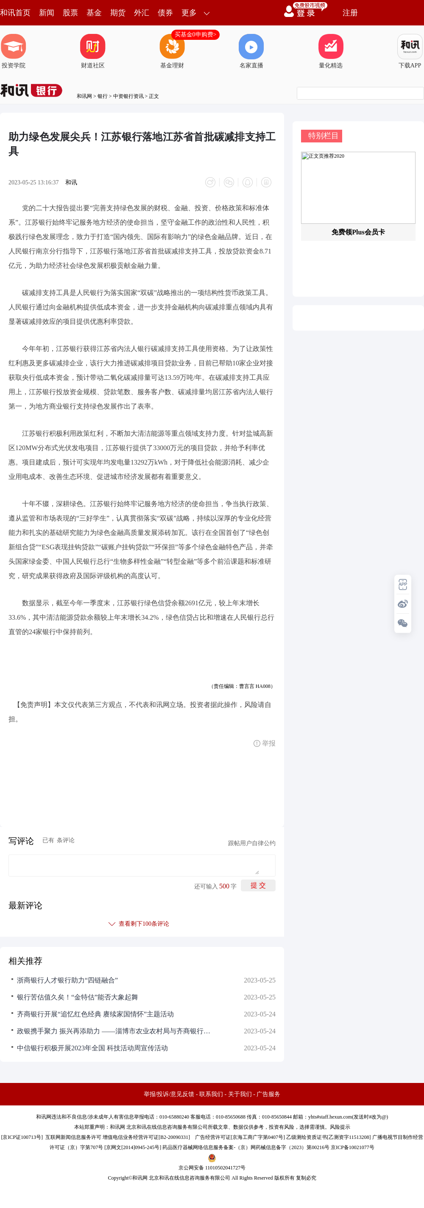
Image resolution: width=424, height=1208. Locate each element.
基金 (94, 12)
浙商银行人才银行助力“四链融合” (67, 980)
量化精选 (330, 51)
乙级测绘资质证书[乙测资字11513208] (328, 1137)
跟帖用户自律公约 (252, 843)
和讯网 (84, 96)
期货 (118, 12)
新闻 (46, 12)
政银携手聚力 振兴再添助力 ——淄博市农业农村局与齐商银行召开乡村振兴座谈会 (114, 1031)
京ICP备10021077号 (352, 1147)
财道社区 (93, 51)
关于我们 (240, 1094)
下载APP (410, 51)
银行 (103, 96)
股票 (70, 12)
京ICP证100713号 (22, 1137)
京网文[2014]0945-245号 (132, 1147)
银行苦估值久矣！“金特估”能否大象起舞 (77, 997)
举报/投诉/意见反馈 (169, 1094)
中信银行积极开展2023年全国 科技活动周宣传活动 (92, 1048)
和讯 (71, 182)
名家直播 (251, 51)
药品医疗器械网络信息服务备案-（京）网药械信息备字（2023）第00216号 (245, 1147)
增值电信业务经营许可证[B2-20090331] (146, 1137)
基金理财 (172, 51)
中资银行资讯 (128, 96)
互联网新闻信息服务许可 (73, 1137)
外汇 (141, 12)
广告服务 (268, 1094)
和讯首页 (15, 12)
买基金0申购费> (196, 34)
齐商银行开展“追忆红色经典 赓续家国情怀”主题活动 (95, 1014)
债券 (165, 12)
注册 (350, 12)
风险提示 (340, 1127)
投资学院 (13, 51)
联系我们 (211, 1094)
